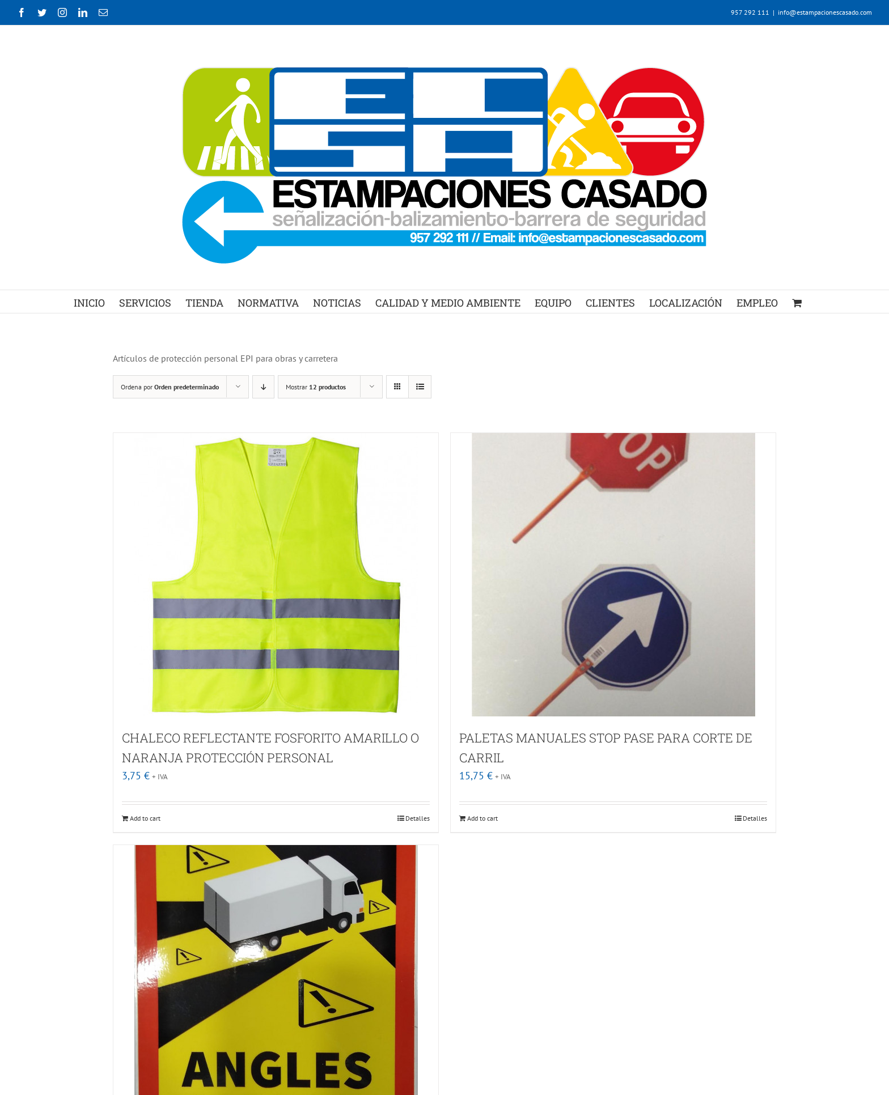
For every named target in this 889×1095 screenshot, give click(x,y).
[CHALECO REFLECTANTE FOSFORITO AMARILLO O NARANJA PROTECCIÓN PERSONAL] (275, 574)
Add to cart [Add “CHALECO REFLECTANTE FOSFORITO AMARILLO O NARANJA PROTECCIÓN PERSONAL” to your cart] (145, 818)
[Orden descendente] (263, 386)
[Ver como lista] (420, 387)
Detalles (417, 818)
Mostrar (316, 387)
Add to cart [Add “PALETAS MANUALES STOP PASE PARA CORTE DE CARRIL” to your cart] (482, 818)
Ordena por (170, 387)
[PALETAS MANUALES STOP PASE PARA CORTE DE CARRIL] (613, 574)
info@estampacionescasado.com (825, 12)
